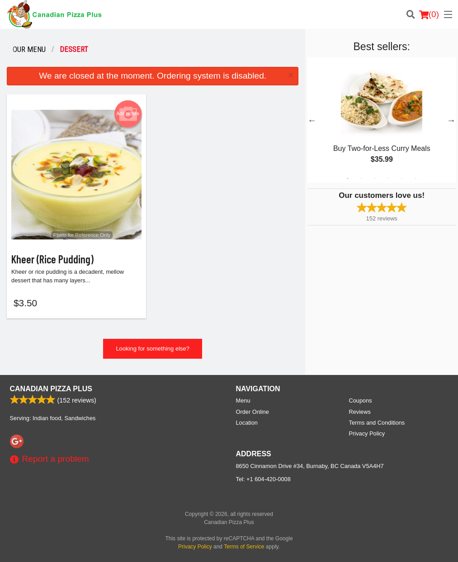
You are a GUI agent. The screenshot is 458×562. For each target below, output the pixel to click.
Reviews (360, 411)
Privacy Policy (367, 433)
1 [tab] (347, 178)
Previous (311, 120)
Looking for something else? (152, 349)
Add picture (127, 113)
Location (247, 422)
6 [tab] (415, 178)
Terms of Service (244, 546)
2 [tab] (361, 178)
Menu (243, 400)
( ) (429, 14)
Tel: (263, 479)
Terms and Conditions (377, 422)
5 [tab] (401, 178)
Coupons (360, 400)
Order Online (252, 411)
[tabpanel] (381, 120)
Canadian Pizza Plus (51, 389)
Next (451, 120)
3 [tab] (374, 178)
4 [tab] (388, 178)
